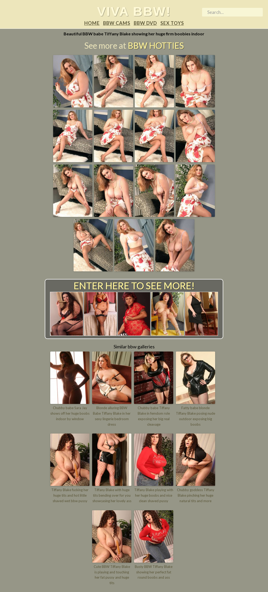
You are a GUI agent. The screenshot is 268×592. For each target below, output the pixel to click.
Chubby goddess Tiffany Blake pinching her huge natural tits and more (195, 495)
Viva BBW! (134, 11)
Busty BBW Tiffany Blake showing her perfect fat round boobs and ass (153, 572)
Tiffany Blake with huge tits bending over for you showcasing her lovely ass (111, 495)
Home (92, 23)
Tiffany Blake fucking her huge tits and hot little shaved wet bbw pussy (69, 495)
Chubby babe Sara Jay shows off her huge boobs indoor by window (70, 413)
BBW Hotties (156, 45)
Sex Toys (172, 23)
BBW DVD (145, 23)
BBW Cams (116, 23)
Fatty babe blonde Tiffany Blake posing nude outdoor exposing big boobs (195, 416)
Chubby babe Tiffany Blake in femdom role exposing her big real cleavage (154, 416)
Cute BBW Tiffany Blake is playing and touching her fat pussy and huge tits (112, 574)
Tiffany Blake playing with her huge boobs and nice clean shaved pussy (153, 495)
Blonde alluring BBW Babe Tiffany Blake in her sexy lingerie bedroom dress (112, 416)
